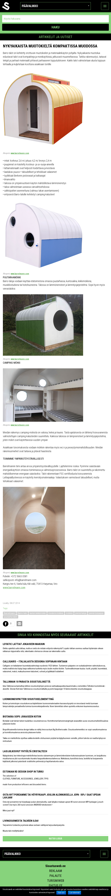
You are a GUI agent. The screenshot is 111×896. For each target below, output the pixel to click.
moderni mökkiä (55, 613)
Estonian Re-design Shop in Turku (23, 771)
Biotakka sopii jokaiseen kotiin (22, 716)
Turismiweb (55, 880)
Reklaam (55, 871)
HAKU (56, 27)
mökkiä (69, 613)
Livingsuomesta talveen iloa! (21, 820)
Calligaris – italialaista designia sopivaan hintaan (35, 661)
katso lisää (55, 838)
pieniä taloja (80, 613)
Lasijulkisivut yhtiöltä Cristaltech (25, 751)
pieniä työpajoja (96, 613)
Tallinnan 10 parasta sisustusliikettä (26, 681)
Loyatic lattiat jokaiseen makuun (24, 644)
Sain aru (61, 893)
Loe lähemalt (74, 893)
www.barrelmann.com (20, 153)
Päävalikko (55, 6)
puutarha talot (10, 617)
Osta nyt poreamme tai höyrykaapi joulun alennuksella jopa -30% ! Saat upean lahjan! (51, 796)
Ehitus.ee (55, 885)
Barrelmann (9, 613)
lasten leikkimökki (38, 613)
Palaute (55, 876)
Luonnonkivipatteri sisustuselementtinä (28, 699)
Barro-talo (22, 613)
